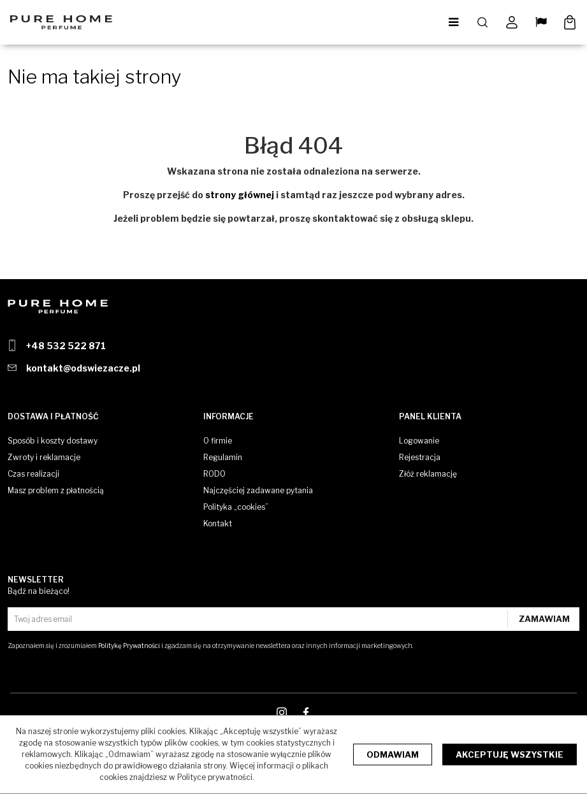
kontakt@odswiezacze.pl (83, 368)
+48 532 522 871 (66, 345)
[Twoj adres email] (259, 619)
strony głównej (239, 194)
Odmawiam (392, 754)
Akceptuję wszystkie (509, 754)
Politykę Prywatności (129, 645)
